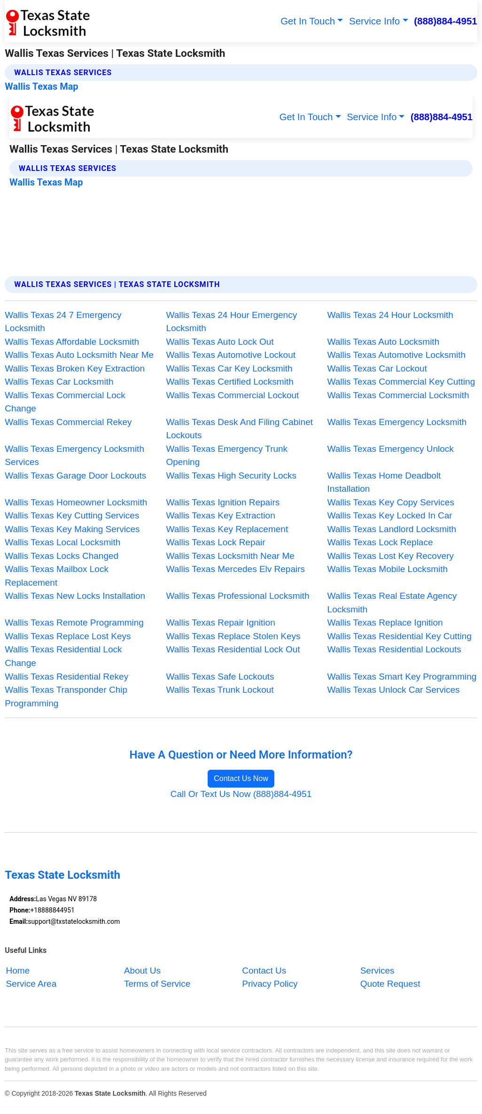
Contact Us (264, 970)
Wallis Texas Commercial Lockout (232, 395)
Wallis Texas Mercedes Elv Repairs (235, 569)
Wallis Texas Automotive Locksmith (396, 355)
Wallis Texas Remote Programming (74, 622)
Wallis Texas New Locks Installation (75, 596)
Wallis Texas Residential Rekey (66, 676)
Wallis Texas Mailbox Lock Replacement (57, 576)
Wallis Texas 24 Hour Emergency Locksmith (231, 321)
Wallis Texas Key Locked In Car (389, 515)
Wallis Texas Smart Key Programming (402, 676)
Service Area (31, 984)
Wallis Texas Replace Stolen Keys (233, 636)
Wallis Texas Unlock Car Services (393, 690)
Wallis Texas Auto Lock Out (219, 342)
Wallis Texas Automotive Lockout (230, 355)
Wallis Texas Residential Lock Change (63, 656)
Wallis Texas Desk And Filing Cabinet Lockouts (239, 429)
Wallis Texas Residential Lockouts (394, 649)
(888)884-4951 (445, 20)
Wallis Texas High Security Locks (231, 475)
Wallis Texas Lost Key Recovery (390, 556)
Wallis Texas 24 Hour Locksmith (390, 315)
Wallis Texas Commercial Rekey (68, 422)
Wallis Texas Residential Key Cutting (399, 636)
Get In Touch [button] (307, 20)
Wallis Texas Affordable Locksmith (72, 342)
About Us (142, 970)
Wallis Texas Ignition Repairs (223, 502)
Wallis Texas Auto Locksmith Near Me (79, 355)
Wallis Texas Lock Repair (215, 542)
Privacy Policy (269, 984)
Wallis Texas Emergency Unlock (390, 449)
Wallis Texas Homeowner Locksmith (76, 502)
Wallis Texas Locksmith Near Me (230, 556)
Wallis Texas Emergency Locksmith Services (74, 455)
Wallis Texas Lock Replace (380, 542)
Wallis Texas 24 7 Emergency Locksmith (63, 321)
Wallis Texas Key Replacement (227, 529)
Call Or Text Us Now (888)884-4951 (241, 794)
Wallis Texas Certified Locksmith (229, 382)
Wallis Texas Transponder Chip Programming (66, 696)
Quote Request (390, 984)
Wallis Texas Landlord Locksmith (392, 529)
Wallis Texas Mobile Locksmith (387, 569)
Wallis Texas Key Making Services (72, 529)
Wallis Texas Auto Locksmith (383, 342)
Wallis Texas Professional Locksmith (237, 596)
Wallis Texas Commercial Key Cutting (401, 382)
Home (18, 970)
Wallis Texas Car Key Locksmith (229, 368)
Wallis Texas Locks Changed (61, 556)
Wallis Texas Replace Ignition (385, 622)
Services (377, 970)
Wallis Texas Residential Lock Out (233, 649)
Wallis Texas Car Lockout (377, 368)
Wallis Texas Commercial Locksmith (398, 395)
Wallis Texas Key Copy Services (390, 502)
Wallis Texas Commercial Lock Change (65, 402)
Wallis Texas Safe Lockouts (220, 676)
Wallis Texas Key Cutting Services (72, 515)
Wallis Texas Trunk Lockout (219, 690)
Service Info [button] (374, 20)
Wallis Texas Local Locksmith (62, 542)
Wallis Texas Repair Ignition (220, 622)
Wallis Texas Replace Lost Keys (68, 636)
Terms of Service (157, 984)
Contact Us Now (241, 778)
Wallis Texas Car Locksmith (59, 382)
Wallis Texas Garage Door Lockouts (75, 475)
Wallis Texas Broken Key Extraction (75, 368)
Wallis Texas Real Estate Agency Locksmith (392, 602)
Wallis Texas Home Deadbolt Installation (384, 482)
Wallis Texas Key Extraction (220, 515)
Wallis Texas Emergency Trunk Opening (227, 455)
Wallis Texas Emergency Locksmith (397, 422)
